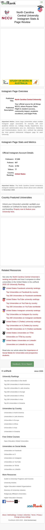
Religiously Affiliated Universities (15, 494)
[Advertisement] (22, 53)
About (4, 515)
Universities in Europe (11, 420)
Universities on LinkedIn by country (18, 344)
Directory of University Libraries (14, 490)
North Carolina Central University (28, 99)
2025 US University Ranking (13, 284)
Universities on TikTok (11, 465)
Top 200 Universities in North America (17, 384)
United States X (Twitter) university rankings (21, 322)
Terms (33, 515)
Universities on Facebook (12, 450)
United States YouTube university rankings (20, 299)
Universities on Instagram (13, 458)
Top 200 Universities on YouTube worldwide (21, 307)
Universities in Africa (11, 424)
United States (20, 174)
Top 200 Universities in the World (15, 381)
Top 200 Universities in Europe (14, 392)
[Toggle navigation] (41, 2)
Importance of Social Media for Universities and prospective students (20, 352)
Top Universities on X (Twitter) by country (20, 326)
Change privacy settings (22, 517)
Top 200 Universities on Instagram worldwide (21, 318)
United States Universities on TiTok (17, 333)
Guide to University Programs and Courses (18, 479)
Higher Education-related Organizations (17, 486)
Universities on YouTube (12, 462)
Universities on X (10, 454)
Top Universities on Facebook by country (20, 292)
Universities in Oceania (12, 431)
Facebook (8, 501)
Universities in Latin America (13, 416)
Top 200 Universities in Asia (13, 399)
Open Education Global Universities (16, 441)
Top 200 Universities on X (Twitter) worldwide (22, 329)
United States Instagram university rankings (21, 311)
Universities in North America (14, 413)
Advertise (27, 515)
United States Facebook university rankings (21, 288)
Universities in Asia (10, 428)
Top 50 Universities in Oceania (14, 403)
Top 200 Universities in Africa (14, 396)
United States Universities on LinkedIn (19, 340)
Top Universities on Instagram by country (20, 314)
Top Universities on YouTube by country (19, 303)
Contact (20, 515)
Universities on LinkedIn (12, 469)
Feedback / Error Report (22, 364)
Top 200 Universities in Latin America (16, 388)
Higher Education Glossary (13, 498)
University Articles (10, 483)
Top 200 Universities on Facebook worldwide (21, 296)
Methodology (11, 515)
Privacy (39, 515)
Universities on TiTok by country (16, 337)
